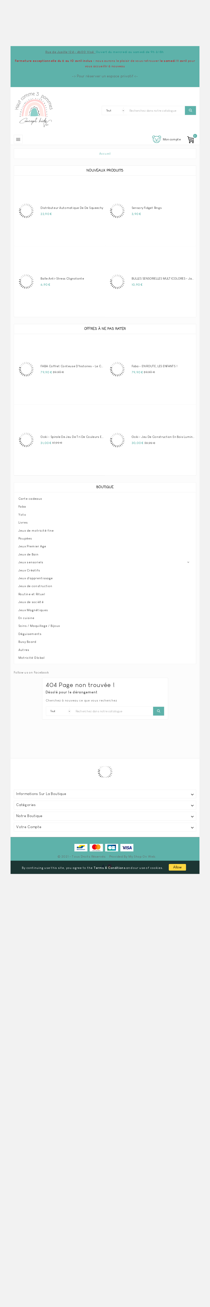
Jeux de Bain (28, 554)
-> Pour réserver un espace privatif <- (105, 76)
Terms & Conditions (110, 867)
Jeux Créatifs (29, 570)
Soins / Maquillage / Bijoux (39, 625)
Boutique (105, 487)
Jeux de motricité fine (36, 530)
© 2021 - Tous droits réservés (81, 856)
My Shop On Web (141, 856)
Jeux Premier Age (32, 546)
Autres (23, 649)
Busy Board (27, 641)
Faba (22, 506)
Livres (23, 522)
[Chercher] (156, 110)
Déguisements (30, 633)
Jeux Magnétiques (33, 610)
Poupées (25, 538)
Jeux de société (31, 602)
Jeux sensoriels (30, 562)
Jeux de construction (35, 586)
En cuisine (26, 618)
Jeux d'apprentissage (35, 578)
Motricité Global (31, 657)
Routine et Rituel (31, 594)
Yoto (22, 514)
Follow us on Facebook (31, 672)
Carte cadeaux (30, 498)
